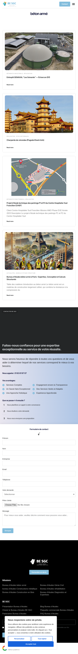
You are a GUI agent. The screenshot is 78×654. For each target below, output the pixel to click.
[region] (31, 632)
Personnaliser (19, 639)
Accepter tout (31, 644)
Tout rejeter (42, 639)
